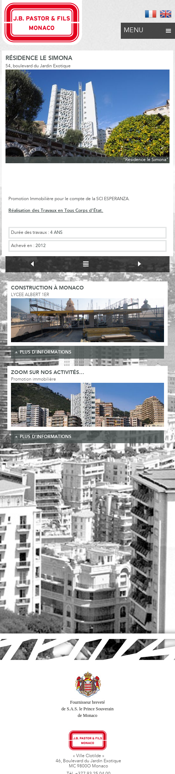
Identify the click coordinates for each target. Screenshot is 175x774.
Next (158, 118)
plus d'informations (45, 352)
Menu (148, 28)
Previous (16, 118)
